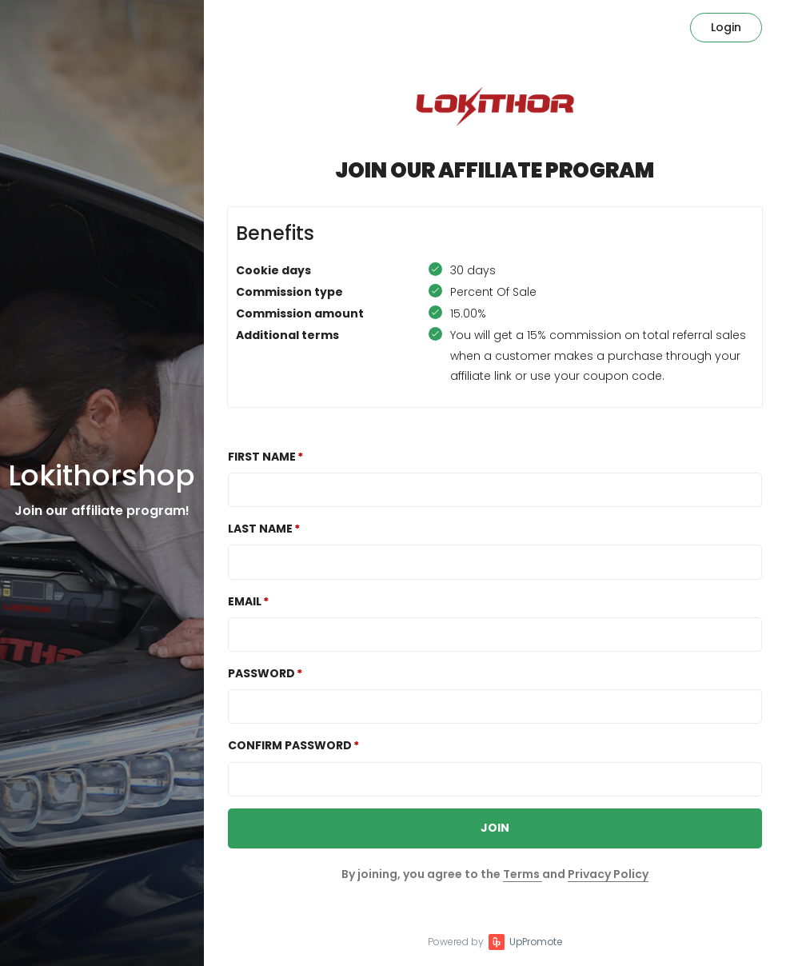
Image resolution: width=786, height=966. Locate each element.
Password (261, 673)
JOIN (495, 828)
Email (244, 601)
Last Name (260, 529)
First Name (262, 457)
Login (726, 27)
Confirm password (290, 745)
